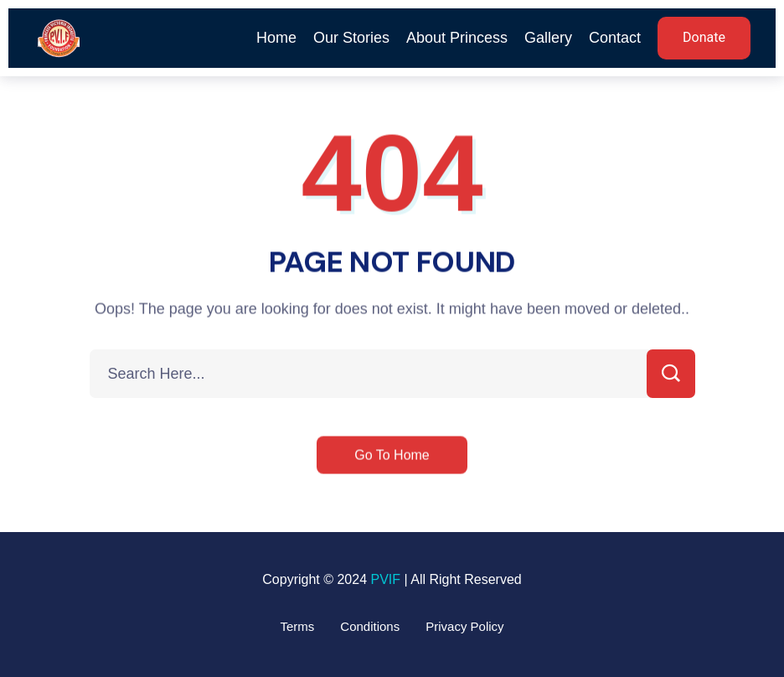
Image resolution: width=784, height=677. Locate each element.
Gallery (548, 37)
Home (276, 37)
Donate (704, 38)
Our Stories (351, 37)
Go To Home (392, 456)
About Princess (457, 37)
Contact (615, 37)
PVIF (385, 579)
